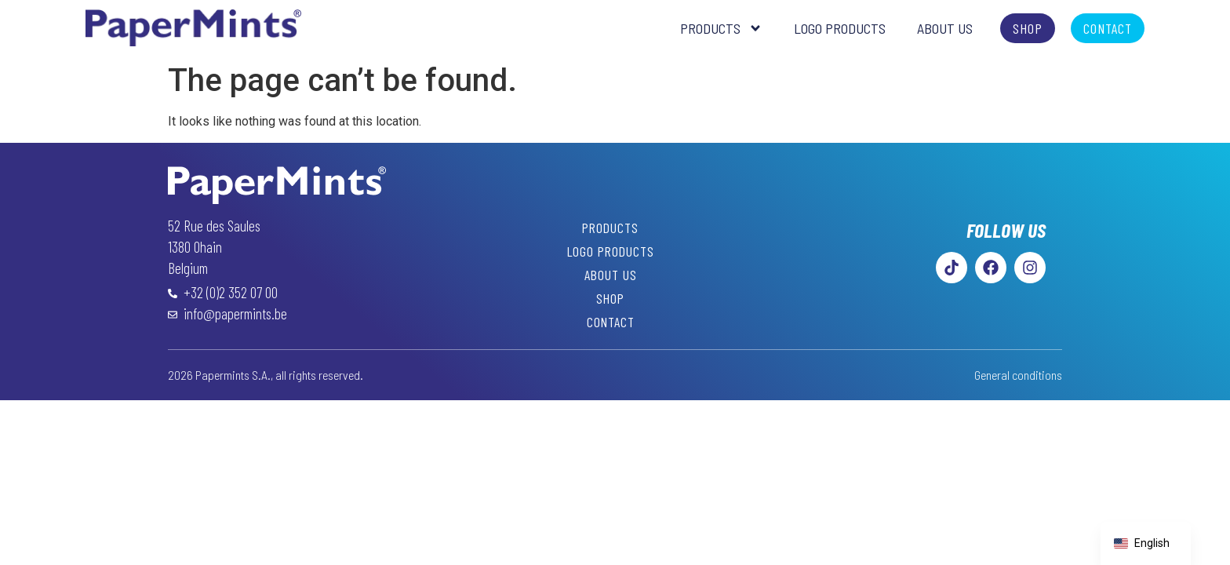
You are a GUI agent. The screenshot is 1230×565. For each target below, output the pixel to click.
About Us (945, 28)
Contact (611, 321)
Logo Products (840, 28)
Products (721, 28)
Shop (610, 298)
